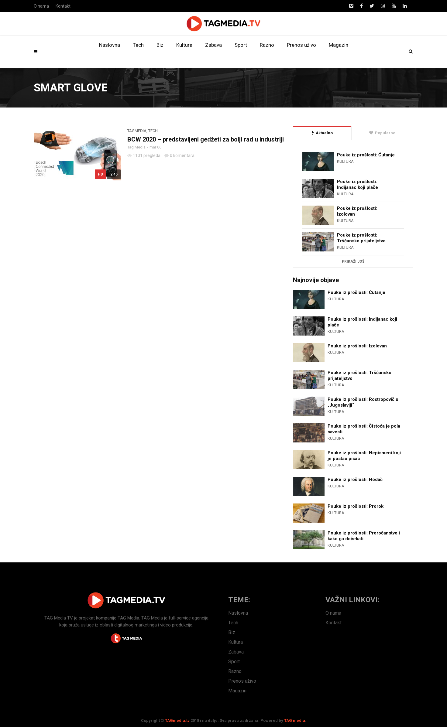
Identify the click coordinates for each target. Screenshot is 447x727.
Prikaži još (353, 261)
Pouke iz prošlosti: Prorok (355, 506)
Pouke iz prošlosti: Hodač (355, 479)
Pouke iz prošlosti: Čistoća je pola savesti (364, 429)
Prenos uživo (301, 59)
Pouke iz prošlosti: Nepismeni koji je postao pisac (364, 455)
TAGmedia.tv (177, 720)
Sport (241, 59)
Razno (267, 59)
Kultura (184, 59)
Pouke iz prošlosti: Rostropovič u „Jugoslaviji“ (363, 402)
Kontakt (63, 6)
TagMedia (136, 130)
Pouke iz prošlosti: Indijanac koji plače (357, 184)
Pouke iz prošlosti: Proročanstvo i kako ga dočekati (364, 535)
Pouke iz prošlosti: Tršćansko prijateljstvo (361, 238)
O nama (41, 6)
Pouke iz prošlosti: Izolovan (357, 211)
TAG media (294, 720)
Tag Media (136, 147)
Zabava (213, 59)
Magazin (338, 59)
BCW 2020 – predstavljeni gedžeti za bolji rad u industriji (205, 139)
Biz (159, 59)
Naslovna (109, 59)
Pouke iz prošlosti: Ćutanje (366, 155)
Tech (138, 59)
